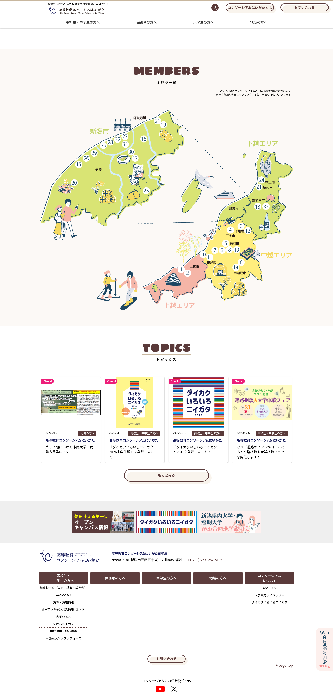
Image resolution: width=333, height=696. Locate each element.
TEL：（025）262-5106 (204, 559)
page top (286, 663)
